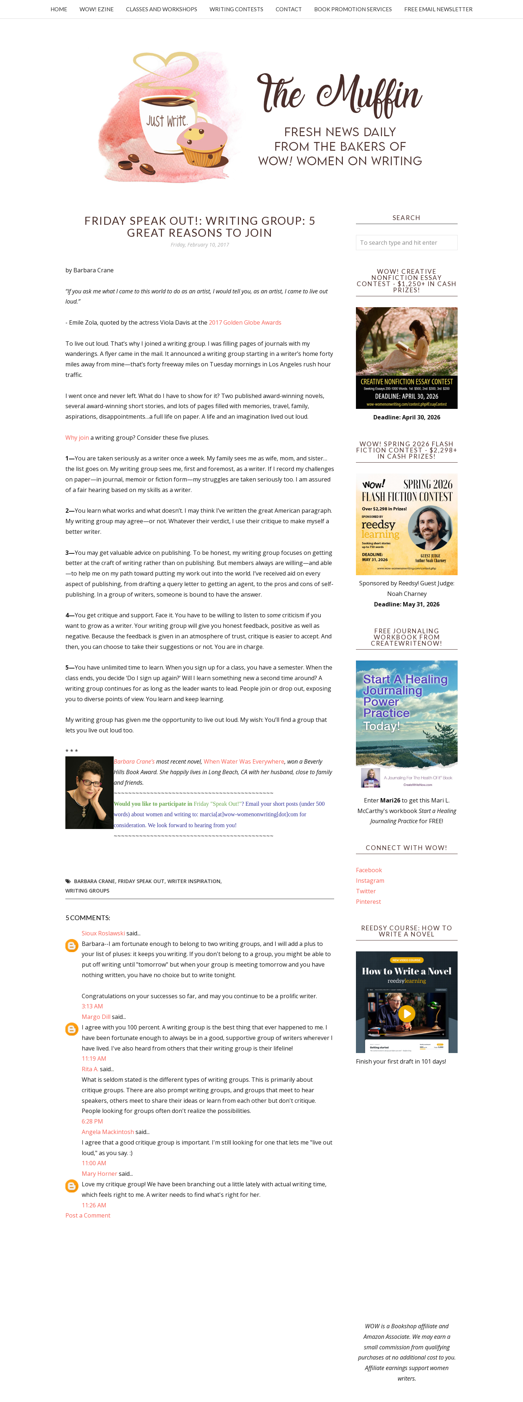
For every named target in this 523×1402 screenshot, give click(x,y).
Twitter (366, 891)
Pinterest (368, 902)
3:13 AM (92, 1006)
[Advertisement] (407, 1194)
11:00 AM (94, 1163)
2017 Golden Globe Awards (245, 322)
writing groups (87, 890)
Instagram (370, 881)
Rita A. (90, 1069)
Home (58, 9)
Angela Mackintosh (108, 1132)
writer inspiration (193, 881)
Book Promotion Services (353, 9)
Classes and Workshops (161, 9)
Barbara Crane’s (134, 761)
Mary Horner (99, 1174)
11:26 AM (94, 1205)
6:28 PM (92, 1121)
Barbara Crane (94, 881)
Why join (77, 438)
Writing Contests (236, 9)
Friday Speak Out (141, 881)
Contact (289, 9)
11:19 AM (94, 1058)
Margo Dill (96, 1017)
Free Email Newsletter (438, 9)
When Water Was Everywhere (244, 761)
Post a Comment (87, 1215)
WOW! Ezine (97, 9)
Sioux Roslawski (103, 933)
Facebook (369, 870)
